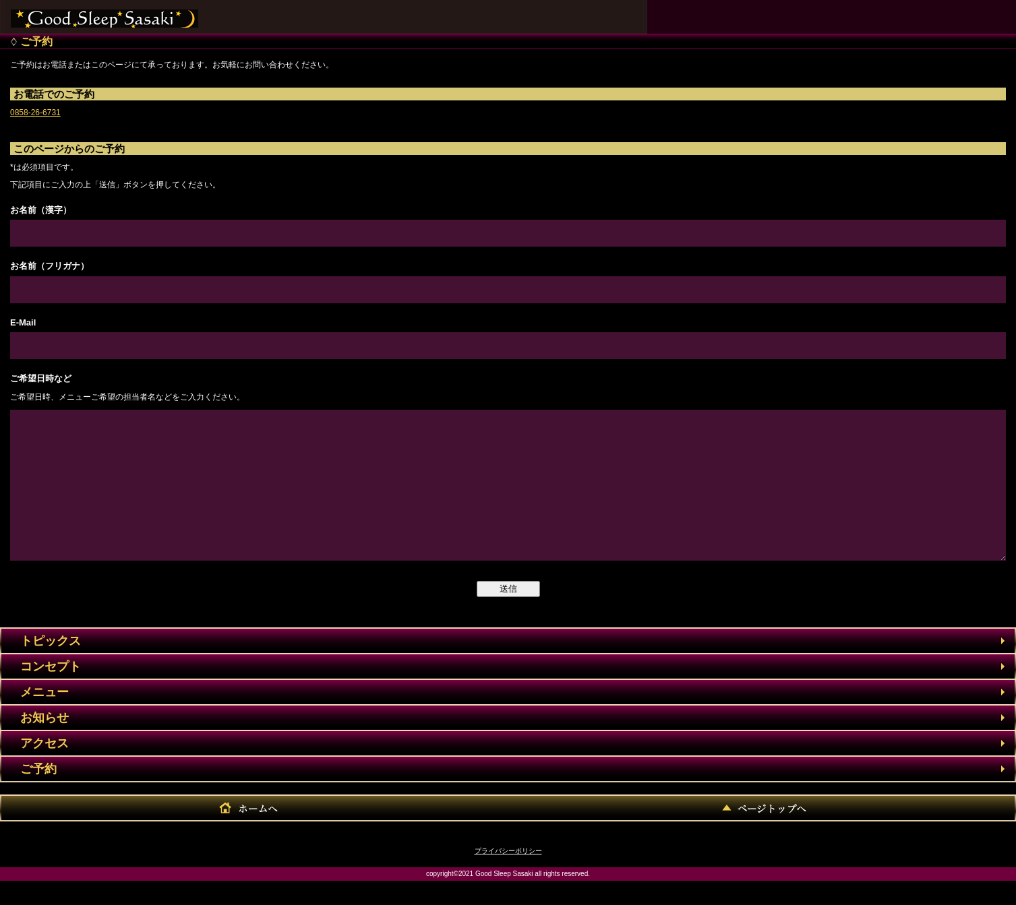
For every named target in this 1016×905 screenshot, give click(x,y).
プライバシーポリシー (508, 875)
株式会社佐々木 (105, 14)
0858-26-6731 (35, 112)
